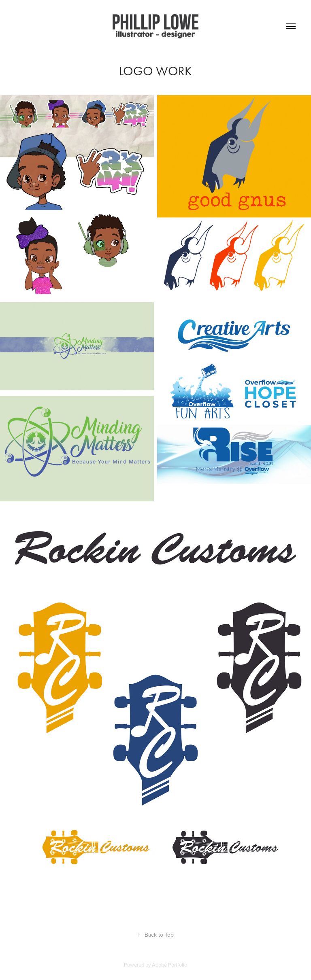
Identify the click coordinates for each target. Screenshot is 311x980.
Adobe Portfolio (169, 964)
